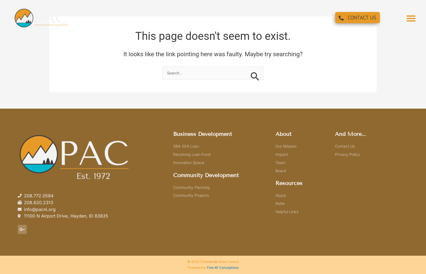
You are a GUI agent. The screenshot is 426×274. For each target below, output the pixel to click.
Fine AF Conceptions (223, 268)
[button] (411, 18)
